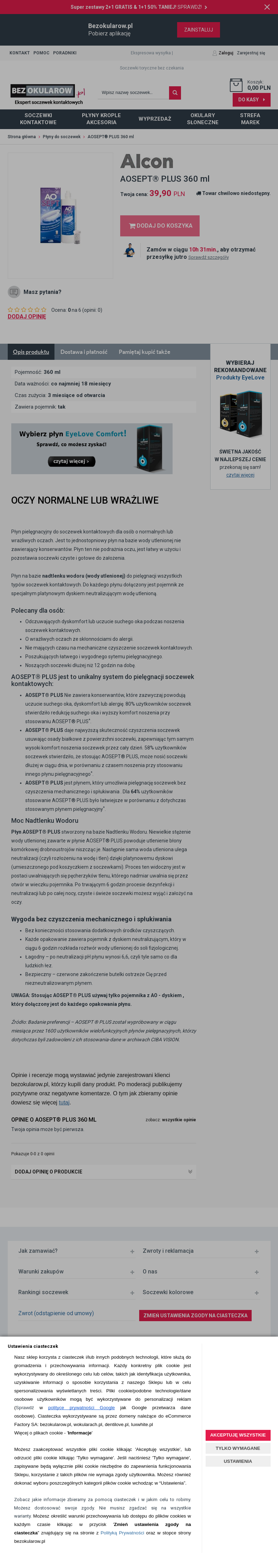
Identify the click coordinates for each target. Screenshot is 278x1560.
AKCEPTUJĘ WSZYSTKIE (238, 1435)
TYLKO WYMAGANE (238, 1448)
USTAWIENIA (238, 1461)
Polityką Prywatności (122, 1532)
